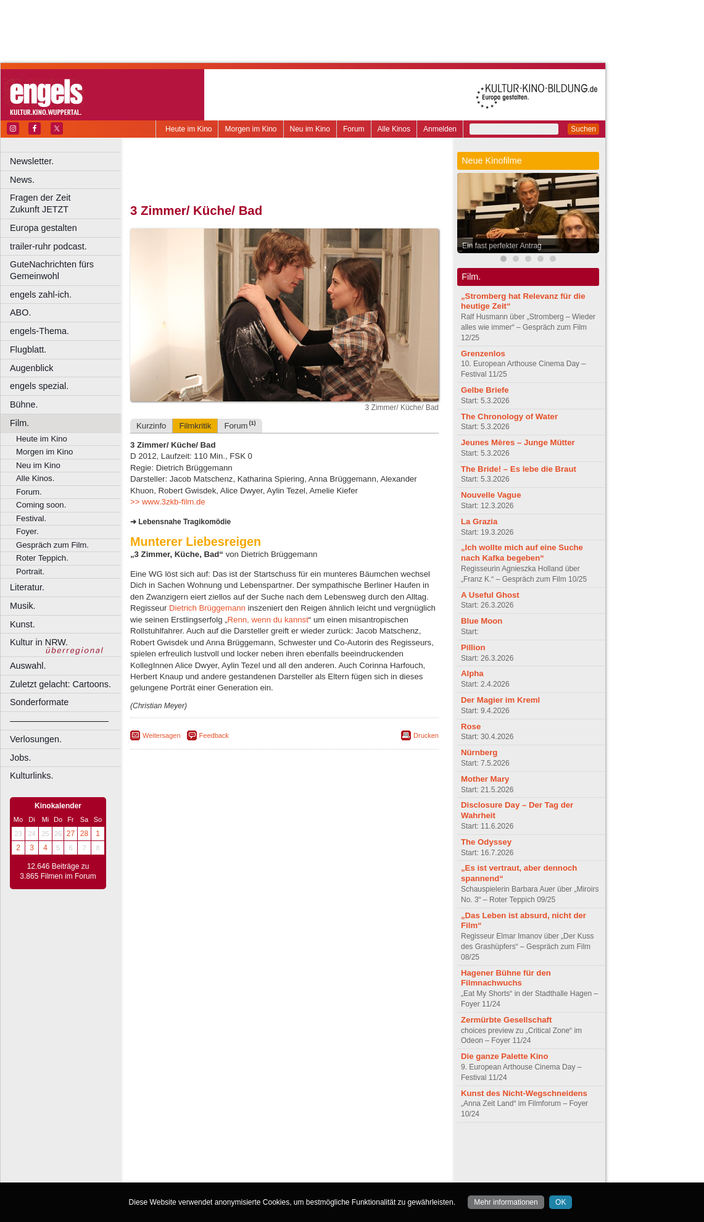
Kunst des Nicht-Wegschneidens (524, 1093)
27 (71, 833)
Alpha (472, 673)
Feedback (214, 735)
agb (353, 1152)
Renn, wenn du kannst (268, 619)
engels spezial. (39, 386)
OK (560, 1202)
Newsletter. (32, 161)
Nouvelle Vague (491, 495)
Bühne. (24, 404)
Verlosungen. (36, 739)
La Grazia (479, 521)
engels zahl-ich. (41, 294)
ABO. (20, 312)
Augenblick (31, 368)
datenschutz (321, 1152)
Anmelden (440, 129)
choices (218, 1162)
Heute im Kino (188, 129)
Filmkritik (195, 425)
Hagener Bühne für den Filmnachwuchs (506, 978)
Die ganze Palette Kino (504, 1056)
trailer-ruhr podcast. (48, 246)
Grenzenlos (483, 353)
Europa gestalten (43, 228)
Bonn (216, 1173)
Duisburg (376, 1173)
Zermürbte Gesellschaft (506, 1019)
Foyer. (27, 531)
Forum (354, 129)
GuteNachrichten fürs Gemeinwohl (52, 270)
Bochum (190, 1173)
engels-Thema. (39, 331)
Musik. (23, 606)
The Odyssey (486, 842)
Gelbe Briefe (485, 390)
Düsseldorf (339, 1173)
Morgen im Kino (250, 129)
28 (84, 833)
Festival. (31, 518)
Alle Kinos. (35, 478)
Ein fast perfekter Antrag (502, 245)
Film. (19, 423)
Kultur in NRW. (39, 642)
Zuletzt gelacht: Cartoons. (60, 684)
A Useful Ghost (490, 595)
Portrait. (30, 571)
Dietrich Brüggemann (207, 608)
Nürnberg (479, 752)
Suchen (583, 129)
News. (22, 180)
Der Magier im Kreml (500, 700)
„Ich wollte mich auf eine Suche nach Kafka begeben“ (522, 553)
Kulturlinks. (31, 775)
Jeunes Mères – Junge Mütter (518, 442)
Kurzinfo (151, 425)
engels (248, 1162)
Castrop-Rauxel (254, 1173)
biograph (185, 1162)
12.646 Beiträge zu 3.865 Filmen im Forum (58, 871)
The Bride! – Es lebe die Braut (518, 469)
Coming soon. (41, 504)
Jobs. (20, 758)
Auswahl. (28, 666)
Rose (471, 726)
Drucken (426, 735)
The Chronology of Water (509, 416)
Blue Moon (481, 621)
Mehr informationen (505, 1202)
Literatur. (27, 587)
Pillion (473, 647)
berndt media (231, 1152)
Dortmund (300, 1173)
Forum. (29, 491)
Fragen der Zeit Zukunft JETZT (67, 203)
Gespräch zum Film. (52, 545)
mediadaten (384, 1152)
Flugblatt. (28, 349)
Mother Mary (485, 779)
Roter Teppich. (42, 558)
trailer (284, 1162)
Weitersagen (162, 735)
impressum (277, 1152)
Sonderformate (39, 702)
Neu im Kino (310, 129)
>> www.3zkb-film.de (167, 501)
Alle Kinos (394, 129)
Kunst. (22, 624)
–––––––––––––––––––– (59, 721)
